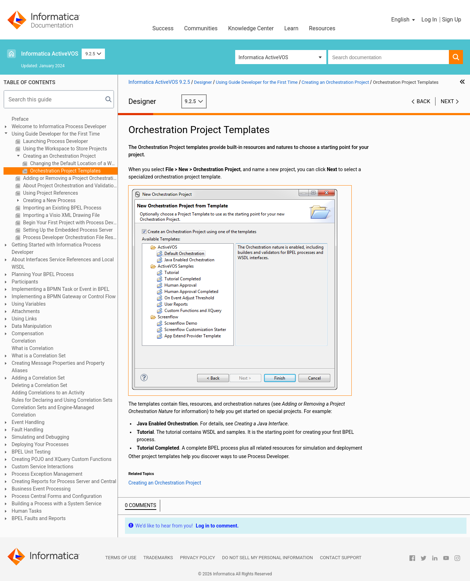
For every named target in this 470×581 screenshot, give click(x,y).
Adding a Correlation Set (38, 378)
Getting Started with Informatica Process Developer (56, 248)
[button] (403, 20)
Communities (201, 28)
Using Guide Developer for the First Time (56, 134)
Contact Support (341, 557)
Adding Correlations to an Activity (48, 392)
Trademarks (158, 557)
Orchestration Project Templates (65, 171)
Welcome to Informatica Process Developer (59, 126)
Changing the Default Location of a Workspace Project (73, 163)
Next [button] (447, 101)
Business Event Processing (41, 489)
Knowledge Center (251, 28)
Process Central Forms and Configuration (57, 496)
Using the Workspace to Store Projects (64, 148)
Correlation (24, 341)
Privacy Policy (197, 557)
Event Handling (28, 422)
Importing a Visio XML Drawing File (61, 215)
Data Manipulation (32, 326)
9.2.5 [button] (93, 53)
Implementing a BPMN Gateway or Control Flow (64, 296)
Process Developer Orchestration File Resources (70, 237)
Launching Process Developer (55, 141)
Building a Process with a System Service (56, 503)
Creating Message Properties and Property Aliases (58, 366)
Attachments (26, 311)
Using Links (24, 318)
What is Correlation (33, 348)
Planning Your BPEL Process (43, 274)
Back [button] (423, 101)
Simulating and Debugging (40, 437)
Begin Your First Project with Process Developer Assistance (70, 222)
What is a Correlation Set (38, 355)
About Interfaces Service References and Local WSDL (63, 263)
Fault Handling (27, 429)
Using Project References (50, 193)
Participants (25, 282)
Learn (291, 28)
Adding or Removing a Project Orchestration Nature (70, 178)
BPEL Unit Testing (31, 452)
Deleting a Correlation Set (39, 385)
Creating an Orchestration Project (59, 156)
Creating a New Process (48, 200)
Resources (322, 28)
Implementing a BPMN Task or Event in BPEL (60, 289)
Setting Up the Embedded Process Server (67, 230)
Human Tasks (27, 511)
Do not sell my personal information (267, 557)
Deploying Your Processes (40, 444)
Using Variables (29, 304)
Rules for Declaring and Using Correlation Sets (62, 400)
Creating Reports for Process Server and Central (64, 481)
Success (163, 28)
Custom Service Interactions (42, 466)
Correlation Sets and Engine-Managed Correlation (53, 411)
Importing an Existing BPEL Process (61, 208)
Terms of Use (120, 557)
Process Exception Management (47, 474)
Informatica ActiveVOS (49, 53)
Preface (20, 119)
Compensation (28, 333)
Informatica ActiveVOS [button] (263, 57)
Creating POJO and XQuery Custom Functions (62, 459)
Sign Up (451, 19)
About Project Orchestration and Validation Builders (70, 185)
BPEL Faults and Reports (39, 518)
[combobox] (388, 57)
